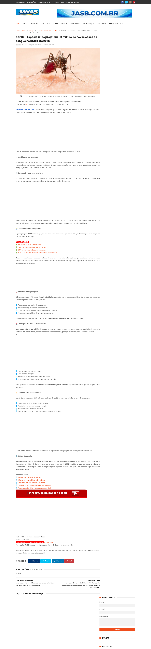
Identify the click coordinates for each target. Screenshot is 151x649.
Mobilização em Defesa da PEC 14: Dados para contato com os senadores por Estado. (122, 216)
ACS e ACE (34, 24)
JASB (27, 102)
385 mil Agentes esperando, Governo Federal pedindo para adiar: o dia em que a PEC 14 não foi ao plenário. (122, 126)
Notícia (56, 31)
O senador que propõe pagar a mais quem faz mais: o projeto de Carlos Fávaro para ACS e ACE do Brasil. (123, 240)
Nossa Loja (46, 24)
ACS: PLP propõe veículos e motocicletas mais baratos (37, 250)
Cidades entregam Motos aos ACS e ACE (32, 245)
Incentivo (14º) (44, 2)
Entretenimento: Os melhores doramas (31, 481)
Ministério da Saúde (116, 24)
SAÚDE (56, 24)
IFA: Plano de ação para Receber (29, 242)
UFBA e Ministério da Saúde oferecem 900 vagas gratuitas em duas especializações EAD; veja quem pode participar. (116, 162)
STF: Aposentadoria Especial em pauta (31, 248)
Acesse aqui (48, 540)
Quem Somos (20, 2)
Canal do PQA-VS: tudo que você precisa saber (34, 483)
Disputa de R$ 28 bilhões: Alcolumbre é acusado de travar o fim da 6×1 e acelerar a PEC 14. (122, 115)
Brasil (24, 31)
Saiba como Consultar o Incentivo (29, 475)
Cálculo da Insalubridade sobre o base (31, 478)
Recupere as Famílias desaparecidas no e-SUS (34, 486)
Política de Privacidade (70, 2)
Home (18, 24)
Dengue (31, 31)
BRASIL (25, 24)
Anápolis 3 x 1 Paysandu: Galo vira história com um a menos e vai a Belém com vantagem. (123, 228)
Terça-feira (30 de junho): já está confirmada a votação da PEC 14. (123, 137)
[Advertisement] (55, 130)
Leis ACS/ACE (32, 2)
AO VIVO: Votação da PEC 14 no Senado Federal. (122, 102)
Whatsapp (55, 2)
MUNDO (64, 24)
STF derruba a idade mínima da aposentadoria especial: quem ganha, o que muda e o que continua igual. (122, 148)
